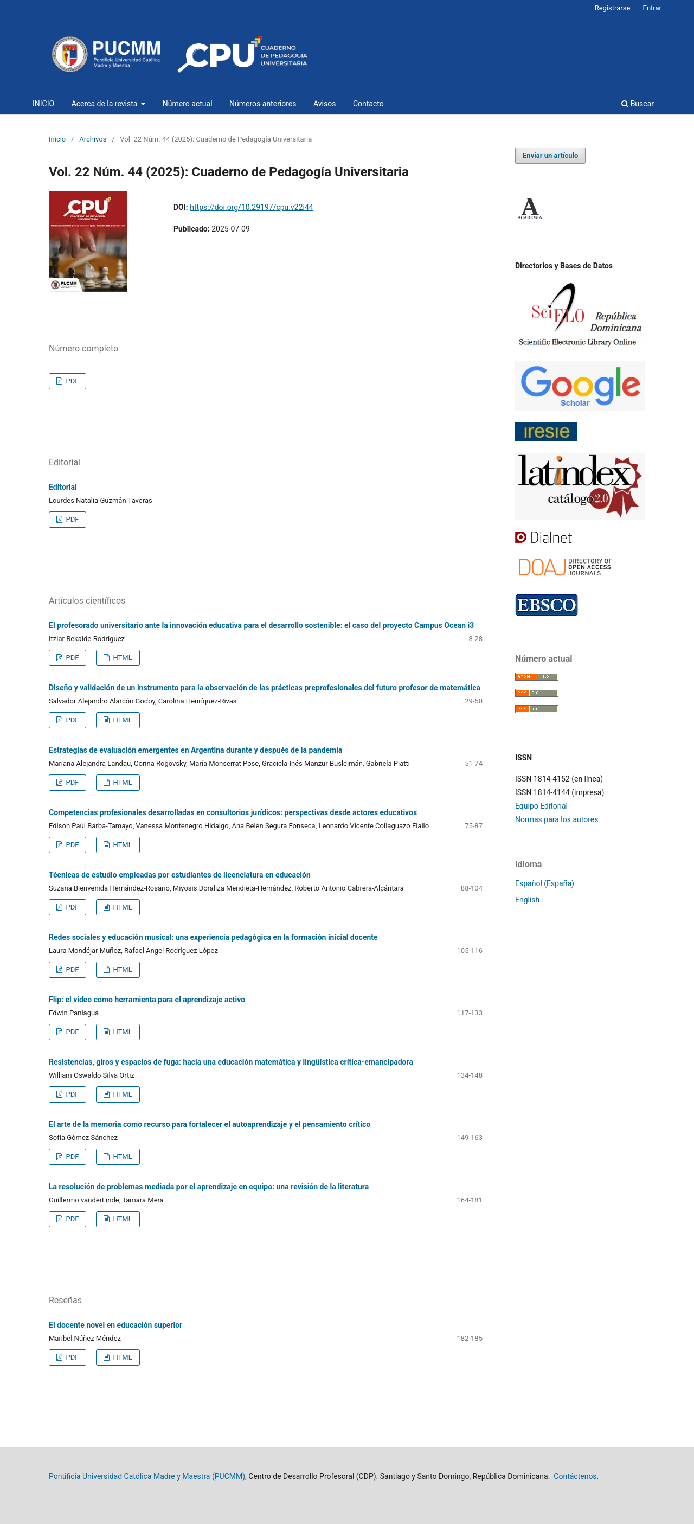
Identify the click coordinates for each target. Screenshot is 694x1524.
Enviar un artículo (550, 155)
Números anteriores (262, 103)
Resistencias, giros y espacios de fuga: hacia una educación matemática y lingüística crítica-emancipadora (231, 1062)
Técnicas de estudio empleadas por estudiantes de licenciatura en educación (180, 874)
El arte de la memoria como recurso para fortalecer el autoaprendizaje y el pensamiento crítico (209, 1124)
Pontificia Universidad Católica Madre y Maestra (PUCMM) (147, 1476)
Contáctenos (575, 1476)
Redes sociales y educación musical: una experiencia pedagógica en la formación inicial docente (213, 937)
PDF (71, 381)
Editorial (63, 487)
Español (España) (544, 883)
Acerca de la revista (105, 103)
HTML (121, 658)
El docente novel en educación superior (115, 1325)
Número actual (188, 103)
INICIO (43, 103)
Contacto (368, 103)
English (527, 899)
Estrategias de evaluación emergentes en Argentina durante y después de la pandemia (196, 750)
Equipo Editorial (541, 806)
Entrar (652, 8)
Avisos (324, 103)
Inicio (57, 139)
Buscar (637, 103)
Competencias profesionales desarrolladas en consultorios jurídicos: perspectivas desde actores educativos (233, 812)
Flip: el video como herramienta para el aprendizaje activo (147, 999)
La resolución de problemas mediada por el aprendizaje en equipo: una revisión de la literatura (209, 1186)
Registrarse (613, 8)
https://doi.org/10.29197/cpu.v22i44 (251, 207)
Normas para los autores (556, 819)
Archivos (92, 139)
